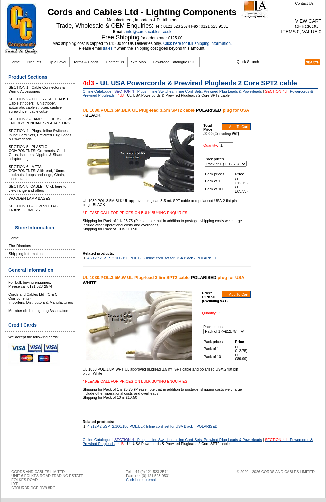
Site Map (138, 62)
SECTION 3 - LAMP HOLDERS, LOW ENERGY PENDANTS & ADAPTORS (40, 121)
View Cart (308, 21)
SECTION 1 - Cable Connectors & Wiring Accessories (37, 89)
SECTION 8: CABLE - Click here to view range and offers (37, 188)
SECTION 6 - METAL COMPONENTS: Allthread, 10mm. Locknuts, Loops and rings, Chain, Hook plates (37, 173)
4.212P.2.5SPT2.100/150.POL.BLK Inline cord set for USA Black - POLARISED (152, 258)
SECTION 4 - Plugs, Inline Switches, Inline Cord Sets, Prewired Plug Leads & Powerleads (40, 135)
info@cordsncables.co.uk (148, 31)
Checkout (308, 26)
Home (15, 62)
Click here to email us (143, 480)
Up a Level (57, 62)
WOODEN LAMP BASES (29, 198)
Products (34, 62)
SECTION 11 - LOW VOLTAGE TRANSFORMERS (34, 208)
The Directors (20, 246)
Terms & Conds (85, 62)
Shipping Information (26, 254)
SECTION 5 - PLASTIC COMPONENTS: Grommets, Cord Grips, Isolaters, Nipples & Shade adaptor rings (37, 153)
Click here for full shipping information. (197, 43)
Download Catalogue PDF (174, 62)
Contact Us (304, 3)
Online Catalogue (97, 91)
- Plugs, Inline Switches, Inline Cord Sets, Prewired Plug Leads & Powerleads (188, 91)
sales (108, 48)
